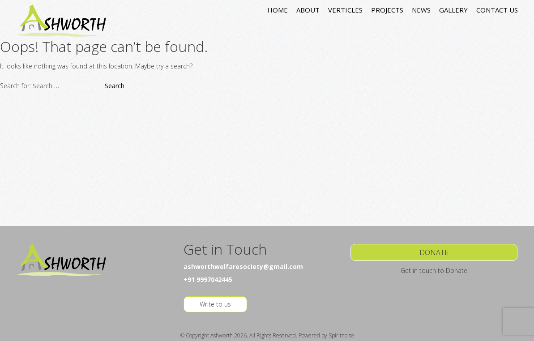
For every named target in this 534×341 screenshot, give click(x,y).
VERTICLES (345, 9)
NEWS (421, 9)
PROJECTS (387, 9)
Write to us (215, 304)
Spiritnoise (341, 335)
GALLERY (453, 9)
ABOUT (308, 9)
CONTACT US (497, 9)
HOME (277, 9)
